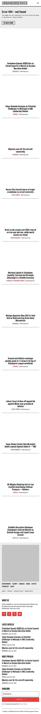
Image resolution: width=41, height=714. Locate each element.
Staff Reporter (24, 71)
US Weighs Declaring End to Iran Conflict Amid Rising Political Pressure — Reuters (20, 487)
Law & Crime (15, 195)
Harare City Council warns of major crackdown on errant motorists (20, 190)
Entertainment (15, 449)
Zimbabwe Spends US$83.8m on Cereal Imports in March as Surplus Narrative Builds (20, 66)
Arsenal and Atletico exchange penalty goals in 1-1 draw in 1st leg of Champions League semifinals (20, 361)
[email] (20, 694)
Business (15, 71)
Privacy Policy (23, 704)
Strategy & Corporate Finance (15, 280)
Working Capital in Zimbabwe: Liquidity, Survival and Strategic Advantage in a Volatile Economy (20, 275)
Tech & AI (15, 538)
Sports (16, 366)
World (16, 114)
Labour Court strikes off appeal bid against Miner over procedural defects (20, 404)
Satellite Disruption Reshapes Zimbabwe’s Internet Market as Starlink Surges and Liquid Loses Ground (20, 531)
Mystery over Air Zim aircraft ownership (20, 150)
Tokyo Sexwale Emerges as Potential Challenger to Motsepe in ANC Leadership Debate (20, 109)
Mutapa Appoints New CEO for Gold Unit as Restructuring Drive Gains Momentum (20, 318)
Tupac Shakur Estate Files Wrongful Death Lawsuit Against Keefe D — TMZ (20, 445)
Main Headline (15, 238)
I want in (20, 699)
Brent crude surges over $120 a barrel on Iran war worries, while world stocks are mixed (20, 232)
